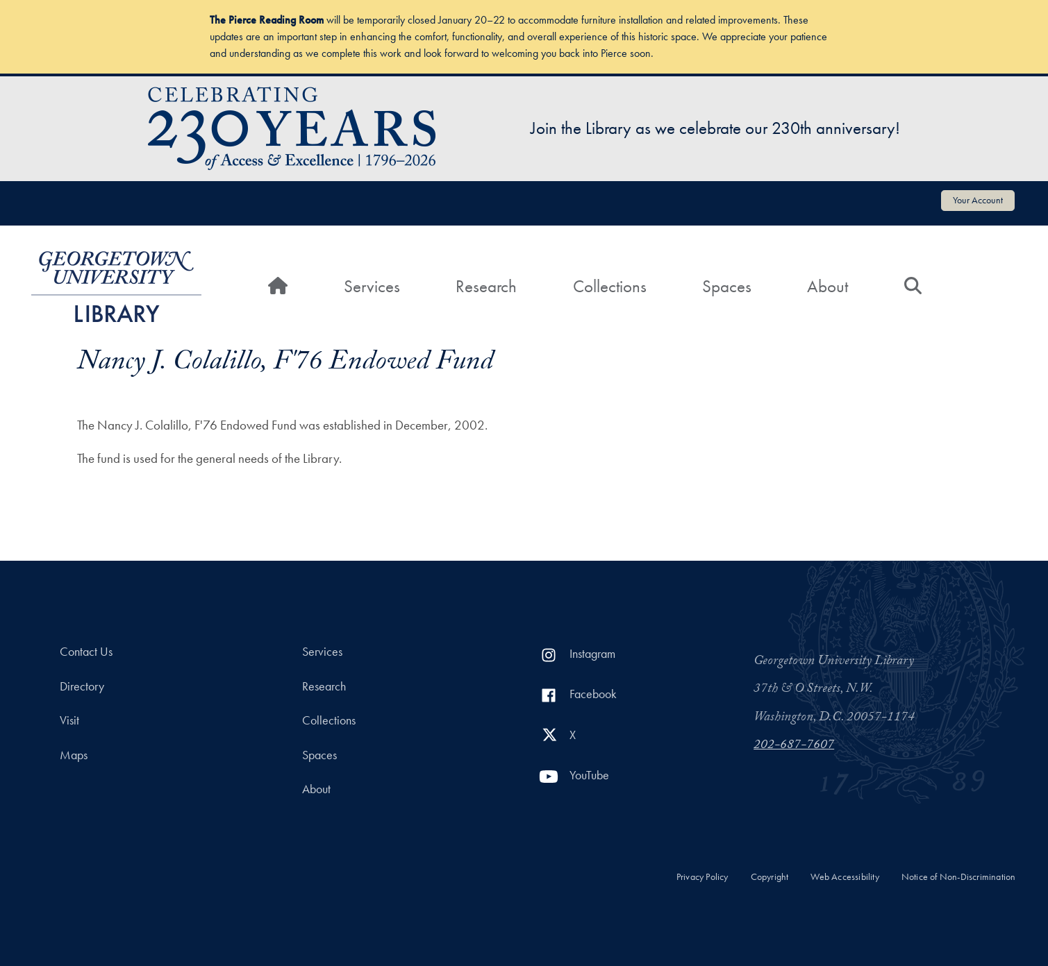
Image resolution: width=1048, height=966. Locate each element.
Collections (610, 286)
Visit (69, 720)
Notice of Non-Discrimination (958, 877)
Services (372, 286)
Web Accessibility (844, 877)
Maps (74, 755)
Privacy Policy (702, 877)
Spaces (726, 286)
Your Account (978, 200)
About (827, 286)
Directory (82, 686)
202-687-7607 (794, 746)
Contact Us (86, 651)
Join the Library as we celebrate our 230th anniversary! (715, 128)
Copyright (770, 877)
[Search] (913, 286)
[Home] (278, 286)
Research (486, 286)
